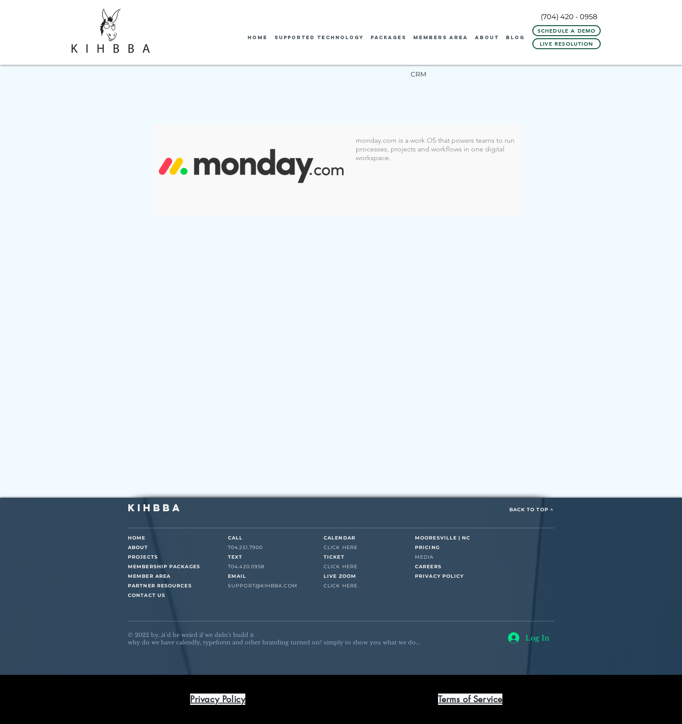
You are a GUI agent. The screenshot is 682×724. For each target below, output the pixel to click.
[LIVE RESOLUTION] (566, 43)
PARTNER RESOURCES (160, 586)
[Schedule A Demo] (566, 30)
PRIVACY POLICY (439, 576)
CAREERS (428, 566)
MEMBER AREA (149, 576)
